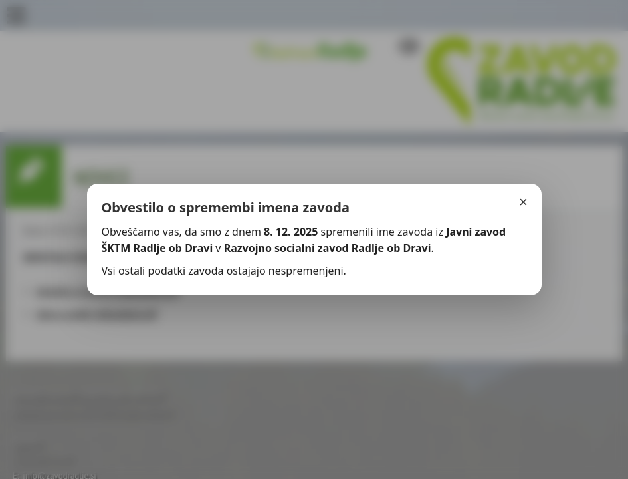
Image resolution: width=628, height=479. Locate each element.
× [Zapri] (523, 202)
